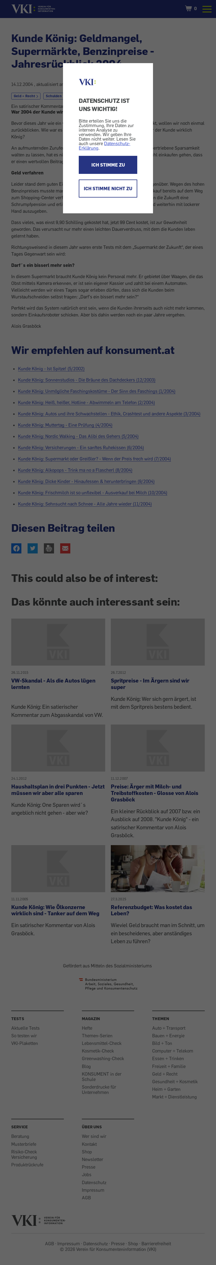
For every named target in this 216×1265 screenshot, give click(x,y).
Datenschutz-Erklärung (104, 146)
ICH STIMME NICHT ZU (108, 188)
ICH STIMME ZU (108, 165)
